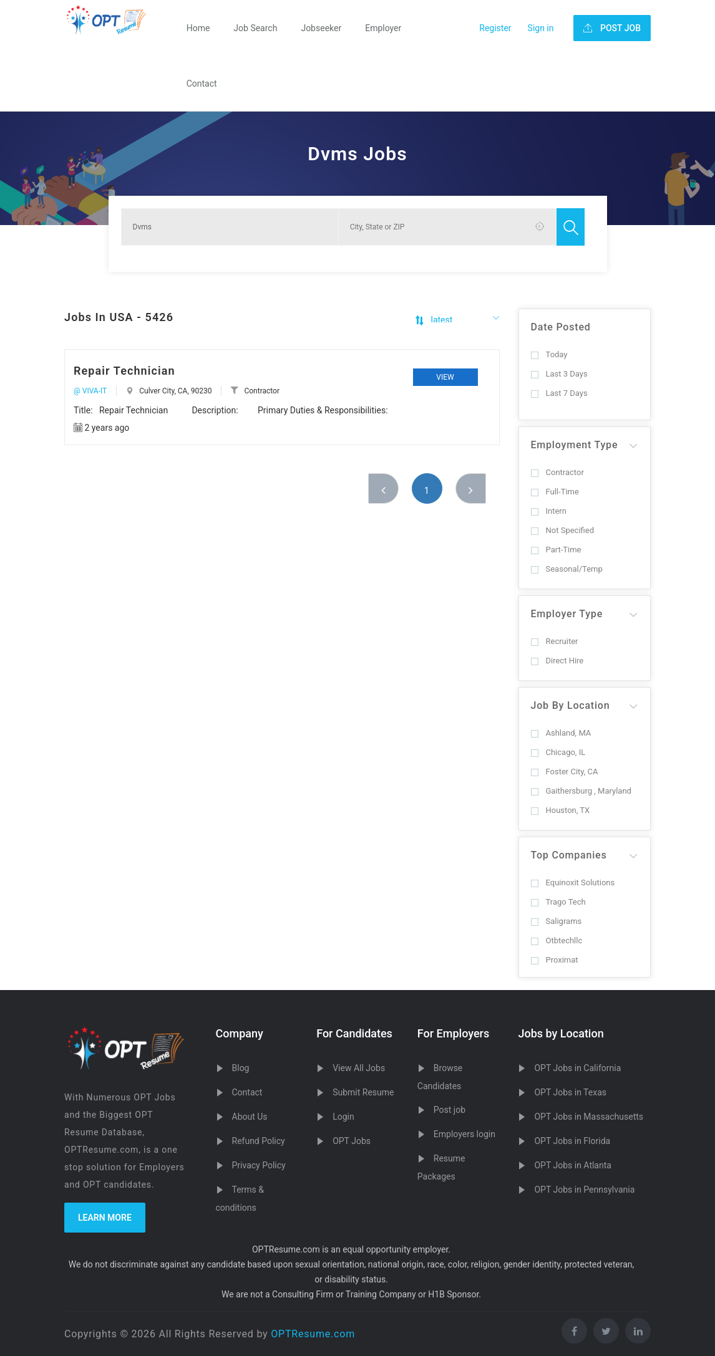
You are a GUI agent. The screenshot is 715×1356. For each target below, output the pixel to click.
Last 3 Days (559, 373)
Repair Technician (124, 370)
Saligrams (556, 921)
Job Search (255, 28)
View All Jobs (359, 1068)
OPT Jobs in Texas (570, 1092)
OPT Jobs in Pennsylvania (584, 1190)
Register (495, 28)
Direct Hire (557, 660)
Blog (241, 1068)
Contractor (557, 472)
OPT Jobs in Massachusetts (588, 1117)
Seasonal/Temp (567, 569)
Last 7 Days (559, 393)
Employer (383, 28)
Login (343, 1117)
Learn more (105, 1218)
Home (198, 28)
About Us (250, 1117)
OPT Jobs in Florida (572, 1141)
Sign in (541, 28)
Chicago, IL (558, 752)
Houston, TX (560, 810)
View (445, 377)
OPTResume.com (313, 1334)
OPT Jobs (352, 1141)
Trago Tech (558, 901)
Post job (449, 1110)
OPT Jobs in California (577, 1068)
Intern (549, 511)
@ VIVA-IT (90, 391)
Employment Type (574, 445)
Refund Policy (258, 1141)
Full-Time (555, 491)
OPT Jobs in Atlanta (572, 1165)
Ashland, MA (561, 733)
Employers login (464, 1134)
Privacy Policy (259, 1165)
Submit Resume (363, 1092)
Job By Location (570, 705)
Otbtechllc (557, 940)
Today (549, 354)
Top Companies (569, 855)
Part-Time (556, 549)
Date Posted (561, 327)
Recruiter (554, 641)
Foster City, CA (564, 771)
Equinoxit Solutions (573, 882)
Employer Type (567, 614)
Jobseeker (321, 28)
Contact (202, 84)
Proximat (554, 959)
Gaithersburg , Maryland (581, 791)
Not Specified (562, 530)
